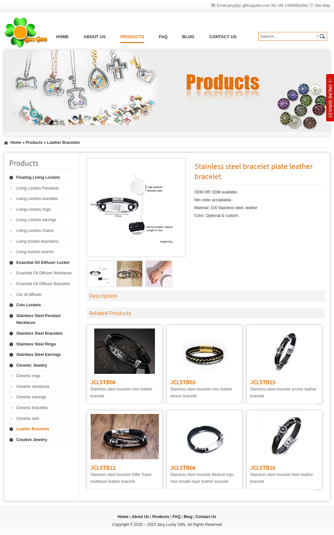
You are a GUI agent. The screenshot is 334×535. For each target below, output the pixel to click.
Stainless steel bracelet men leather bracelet (121, 389)
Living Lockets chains (34, 230)
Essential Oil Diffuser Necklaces (44, 273)
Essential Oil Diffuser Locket (42, 262)
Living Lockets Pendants (37, 188)
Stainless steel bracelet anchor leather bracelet (283, 389)
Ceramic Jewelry (31, 365)
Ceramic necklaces (32, 386)
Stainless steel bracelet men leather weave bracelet (201, 389)
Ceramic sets (27, 418)
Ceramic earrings (31, 397)
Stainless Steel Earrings (38, 354)
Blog (188, 36)
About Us (95, 36)
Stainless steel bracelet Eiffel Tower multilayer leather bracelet (121, 475)
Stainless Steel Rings (36, 344)
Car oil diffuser (28, 294)
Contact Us (222, 36)
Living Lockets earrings (36, 220)
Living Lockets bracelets (37, 198)
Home (62, 36)
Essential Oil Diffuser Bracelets (43, 284)
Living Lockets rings (33, 209)
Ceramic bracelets (32, 407)
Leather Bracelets (63, 142)
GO (322, 36)
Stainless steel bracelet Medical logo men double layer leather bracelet (202, 475)
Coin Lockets (28, 305)
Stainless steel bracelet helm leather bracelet (281, 475)
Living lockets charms (35, 252)
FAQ (163, 36)
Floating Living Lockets (38, 177)
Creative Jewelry (31, 439)
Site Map (322, 5)
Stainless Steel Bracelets (39, 333)
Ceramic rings (28, 376)
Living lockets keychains (37, 241)
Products (132, 36)
